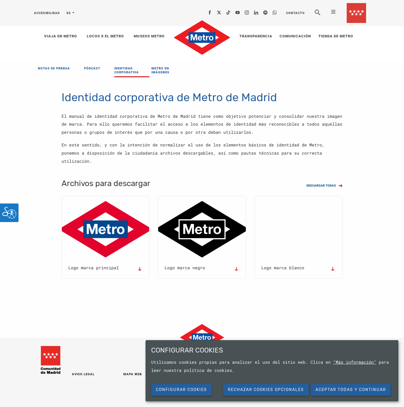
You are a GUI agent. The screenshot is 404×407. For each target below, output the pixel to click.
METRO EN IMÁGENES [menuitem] (160, 70)
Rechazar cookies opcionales (266, 389)
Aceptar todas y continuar (351, 389)
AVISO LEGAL (83, 374)
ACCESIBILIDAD (46, 13)
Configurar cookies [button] (181, 389)
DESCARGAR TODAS (321, 185)
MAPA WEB (132, 374)
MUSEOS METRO (149, 36)
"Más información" (354, 362)
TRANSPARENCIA (255, 36)
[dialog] (272, 370)
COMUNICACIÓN (295, 36)
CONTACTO (295, 13)
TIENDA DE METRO (335, 36)
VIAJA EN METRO (60, 36)
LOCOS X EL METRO (105, 36)
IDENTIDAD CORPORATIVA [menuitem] (126, 70)
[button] (105, 229)
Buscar (321, 14)
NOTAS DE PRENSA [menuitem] (54, 68)
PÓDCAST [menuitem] (92, 68)
